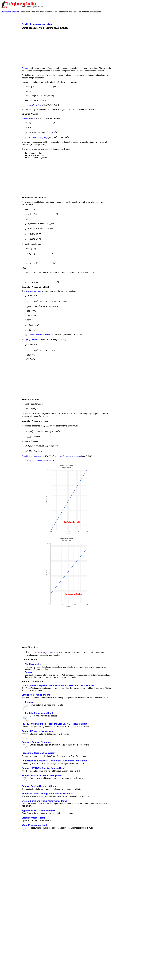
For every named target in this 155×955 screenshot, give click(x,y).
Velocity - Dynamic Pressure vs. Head (41, 461)
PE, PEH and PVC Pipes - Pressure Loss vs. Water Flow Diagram (54, 724)
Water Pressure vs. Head (34, 825)
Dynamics (7, 37)
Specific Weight (28, 118)
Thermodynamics (10, 109)
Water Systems (10, 112)
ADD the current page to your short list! (45, 652)
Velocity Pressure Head (33, 818)
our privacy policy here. (80, 951)
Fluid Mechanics (33, 664)
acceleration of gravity (38, 137)
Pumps (28, 672)
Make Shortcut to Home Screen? (133, 10)
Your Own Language (50, 916)
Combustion (8, 31)
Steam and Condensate (8, 106)
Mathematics (9, 71)
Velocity (6, 255)
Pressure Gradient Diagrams (36, 742)
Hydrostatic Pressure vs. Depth (37, 713)
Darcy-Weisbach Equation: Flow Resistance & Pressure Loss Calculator (58, 685)
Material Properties (8, 67)
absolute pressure (33, 291)
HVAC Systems (10, 56)
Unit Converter (10, 116)
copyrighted (64, 935)
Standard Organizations (9, 98)
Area (5, 175)
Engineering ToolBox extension (35, 907)
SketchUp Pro (95, 904)
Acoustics (7, 21)
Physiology (8, 79)
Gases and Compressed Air (10, 52)
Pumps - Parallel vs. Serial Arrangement (42, 775)
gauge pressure (32, 339)
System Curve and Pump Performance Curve (44, 801)
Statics (6, 102)
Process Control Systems (10, 86)
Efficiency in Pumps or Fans (36, 695)
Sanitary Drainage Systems (11, 93)
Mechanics (8, 74)
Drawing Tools (9, 34)
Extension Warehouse (90, 907)
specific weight (35, 105)
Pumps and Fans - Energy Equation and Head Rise (47, 793)
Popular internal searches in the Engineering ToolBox (49, 845)
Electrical (7, 43)
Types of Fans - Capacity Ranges (38, 810)
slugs (50, 132)
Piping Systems (10, 82)
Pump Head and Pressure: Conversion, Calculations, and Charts (54, 761)
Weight (6, 233)
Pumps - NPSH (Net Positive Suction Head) (43, 768)
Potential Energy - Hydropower (37, 731)
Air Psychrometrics (10, 25)
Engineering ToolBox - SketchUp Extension (74, 902)
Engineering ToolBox (10, 12)
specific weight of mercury (70, 456)
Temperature (8, 120)
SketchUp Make (59, 904)
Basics (6, 28)
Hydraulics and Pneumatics (9, 59)
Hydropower (28, 702)
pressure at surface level (39, 334)
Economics (8, 40)
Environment (9, 45)
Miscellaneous (9, 76)
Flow (5, 319)
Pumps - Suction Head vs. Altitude (39, 786)
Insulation (7, 63)
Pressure (26, 68)
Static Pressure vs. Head (37, 24)
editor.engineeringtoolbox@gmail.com (68, 928)
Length (5, 142)
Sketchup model (41, 902)
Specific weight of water (32, 456)
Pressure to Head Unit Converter (38, 753)
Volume (6, 205)
